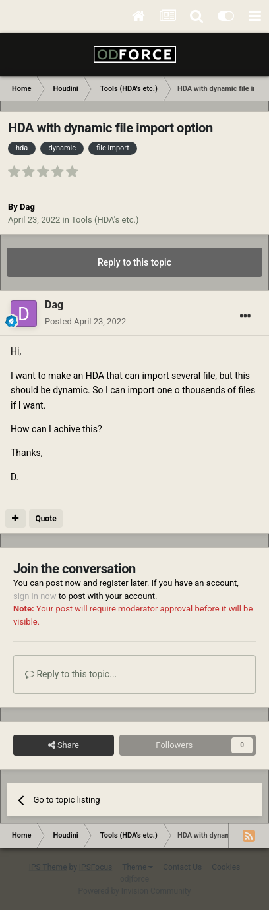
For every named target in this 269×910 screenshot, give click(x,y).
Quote (45, 518)
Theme (137, 867)
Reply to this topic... (71, 674)
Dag (27, 207)
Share (63, 745)
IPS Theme (48, 867)
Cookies (226, 867)
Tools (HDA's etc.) (105, 220)
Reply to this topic (134, 262)
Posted (85, 321)
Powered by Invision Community (134, 891)
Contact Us (182, 867)
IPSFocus (95, 867)
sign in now (35, 596)
